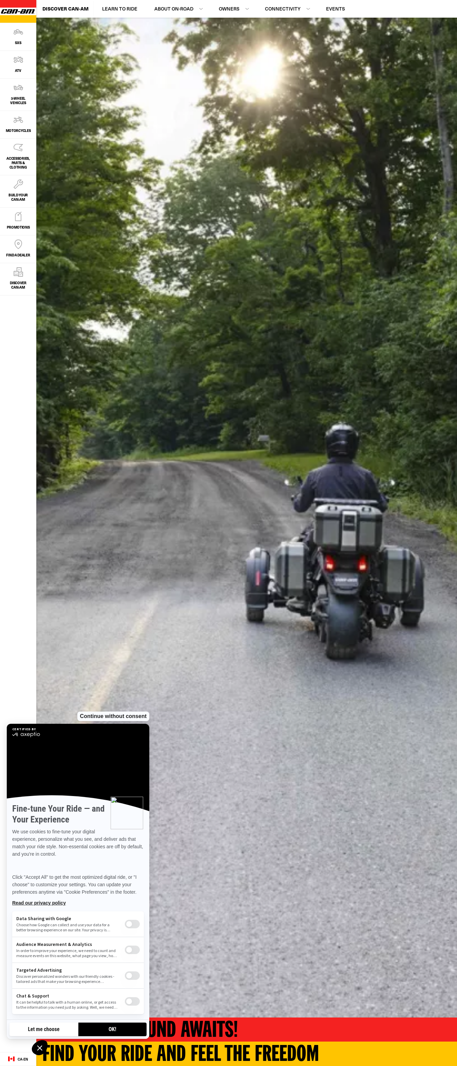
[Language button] (18, 1059)
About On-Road (173, 8)
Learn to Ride (119, 8)
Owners (229, 8)
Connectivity (283, 8)
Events (335, 8)
